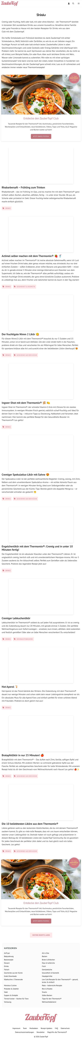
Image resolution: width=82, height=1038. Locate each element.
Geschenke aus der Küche (27, 355)
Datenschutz (65, 1028)
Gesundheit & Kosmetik (26, 287)
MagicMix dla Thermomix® (57, 1032)
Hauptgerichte (47, 976)
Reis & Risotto (47, 989)
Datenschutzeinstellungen (24, 1032)
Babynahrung (8, 956)
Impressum (16, 1028)
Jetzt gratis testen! (41, 136)
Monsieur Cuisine (10, 985)
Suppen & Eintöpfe (11, 995)
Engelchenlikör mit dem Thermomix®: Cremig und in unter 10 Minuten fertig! (37, 548)
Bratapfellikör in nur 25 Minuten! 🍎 (23, 755)
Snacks (44, 992)
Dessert (7, 963)
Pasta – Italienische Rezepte (52, 985)
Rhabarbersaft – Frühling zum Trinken (23, 187)
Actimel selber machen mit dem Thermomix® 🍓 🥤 (32, 256)
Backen (44, 956)
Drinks (8, 208)
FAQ (56, 1028)
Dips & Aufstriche (48, 963)
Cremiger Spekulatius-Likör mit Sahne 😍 (25, 474)
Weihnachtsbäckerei (25, 639)
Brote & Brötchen (48, 960)
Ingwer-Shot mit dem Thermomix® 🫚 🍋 (26, 403)
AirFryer (7, 953)
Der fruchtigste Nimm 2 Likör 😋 (20, 334)
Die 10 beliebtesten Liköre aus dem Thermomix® (30, 824)
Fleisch (6, 969)
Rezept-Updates (46, 1028)
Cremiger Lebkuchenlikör (16, 618)
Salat (6, 992)
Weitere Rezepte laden (41, 935)
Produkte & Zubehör (11, 989)
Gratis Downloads (10, 976)
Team (25, 1028)
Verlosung (7, 1002)
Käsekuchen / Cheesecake (13, 979)
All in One (45, 953)
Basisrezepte (8, 960)
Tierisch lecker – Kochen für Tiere (16, 999)
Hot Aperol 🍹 (10, 686)
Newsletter (41, 1032)
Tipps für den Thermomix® (51, 999)
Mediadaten (33, 1028)
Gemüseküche (47, 969)
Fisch (44, 966)
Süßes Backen (47, 995)
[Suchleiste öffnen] (73, 3)
